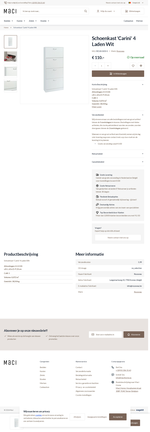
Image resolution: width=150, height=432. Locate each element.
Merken (139, 21)
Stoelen (45, 20)
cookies (38, 415)
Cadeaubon (128, 21)
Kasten (21, 20)
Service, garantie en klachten (87, 383)
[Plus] (108, 65)
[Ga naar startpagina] (10, 11)
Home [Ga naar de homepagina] (6, 27)
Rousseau (120, 51)
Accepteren (118, 417)
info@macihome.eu (123, 377)
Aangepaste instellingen (97, 417)
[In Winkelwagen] (118, 73)
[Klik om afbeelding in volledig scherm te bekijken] (54, 69)
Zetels (33, 20)
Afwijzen (77, 417)
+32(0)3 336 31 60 (123, 370)
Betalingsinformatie (84, 375)
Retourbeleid (81, 379)
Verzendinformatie (83, 371)
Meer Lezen (97, 107)
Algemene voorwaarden (85, 391)
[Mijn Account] (106, 11)
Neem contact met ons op (115, 3)
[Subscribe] (133, 334)
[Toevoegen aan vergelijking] (141, 65)
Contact (79, 367)
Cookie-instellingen (83, 395)
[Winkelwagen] (132, 11)
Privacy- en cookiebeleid (86, 387)
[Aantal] (101, 65)
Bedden (9, 20)
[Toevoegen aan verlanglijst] (133, 65)
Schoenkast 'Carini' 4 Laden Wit (25, 27)
